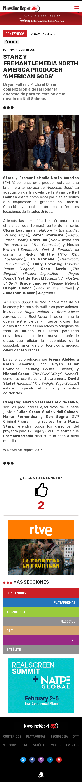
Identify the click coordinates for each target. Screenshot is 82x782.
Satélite (14, 649)
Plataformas (64, 602)
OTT (10, 630)
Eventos (72, 745)
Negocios (68, 621)
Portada (8, 49)
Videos (56, 745)
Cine (71, 640)
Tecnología (16, 612)
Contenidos (27, 49)
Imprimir (11, 42)
